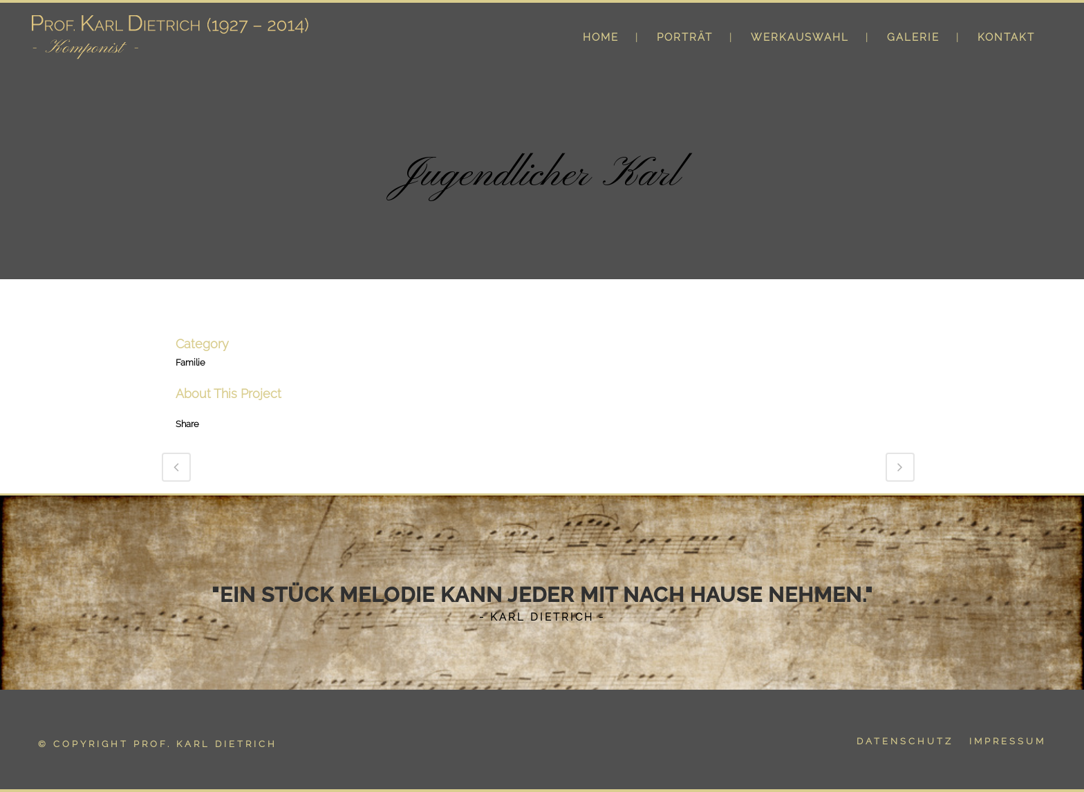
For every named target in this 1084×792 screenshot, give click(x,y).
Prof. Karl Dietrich (205, 744)
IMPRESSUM (1007, 741)
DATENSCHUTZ (905, 741)
